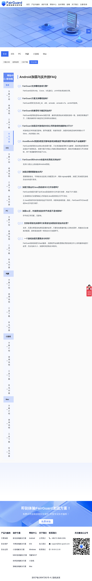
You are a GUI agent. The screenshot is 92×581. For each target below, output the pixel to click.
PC (19, 54)
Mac (45, 54)
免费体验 (46, 521)
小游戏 (36, 54)
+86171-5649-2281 (59, 538)
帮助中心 (33, 533)
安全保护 (4, 544)
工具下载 (25, 62)
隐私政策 (56, 578)
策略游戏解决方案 (19, 566)
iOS (12, 54)
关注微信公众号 (81, 533)
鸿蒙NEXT (33, 555)
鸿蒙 (27, 54)
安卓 (5, 54)
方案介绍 (6, 62)
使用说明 (15, 62)
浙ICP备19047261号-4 (41, 578)
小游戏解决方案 (19, 549)
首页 (28, 4)
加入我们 (42, 544)
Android (32, 538)
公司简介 (42, 538)
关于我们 (43, 533)
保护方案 (16, 533)
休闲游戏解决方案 (19, 561)
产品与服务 (6, 533)
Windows (32, 549)
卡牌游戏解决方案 (19, 544)
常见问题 (34, 62)
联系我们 (42, 549)
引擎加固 (4, 538)
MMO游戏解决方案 (20, 555)
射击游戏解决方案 (19, 538)
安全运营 (4, 549)
